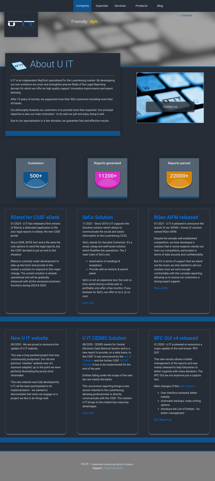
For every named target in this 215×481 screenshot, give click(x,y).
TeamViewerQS (113, 468)
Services (122, 6)
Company (82, 6)
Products (143, 6)
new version (187, 386)
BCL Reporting (162, 419)
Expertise (102, 6)
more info (88, 303)
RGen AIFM (160, 288)
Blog (160, 6)
